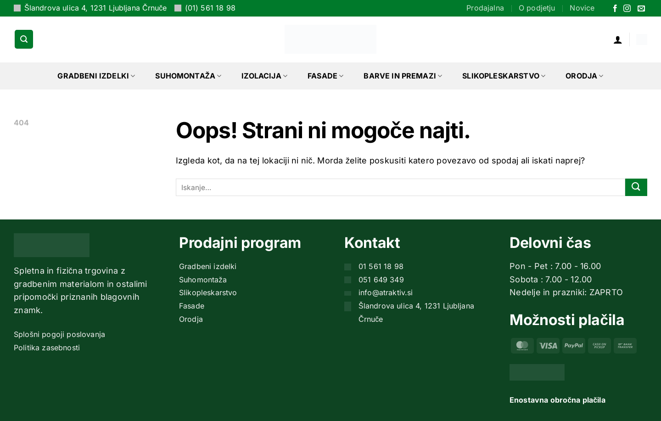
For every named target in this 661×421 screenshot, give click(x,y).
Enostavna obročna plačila (557, 399)
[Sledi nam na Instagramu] (627, 9)
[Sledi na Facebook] (615, 9)
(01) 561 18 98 (210, 7)
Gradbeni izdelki (96, 75)
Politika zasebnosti (47, 347)
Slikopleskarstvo (503, 75)
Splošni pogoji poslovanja (59, 334)
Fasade (325, 75)
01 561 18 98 (381, 266)
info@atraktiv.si (386, 292)
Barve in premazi (403, 75)
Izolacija (264, 75)
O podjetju (537, 7)
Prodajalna (485, 7)
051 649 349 (381, 279)
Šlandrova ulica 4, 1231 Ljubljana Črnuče (95, 7)
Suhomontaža (188, 75)
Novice (582, 7)
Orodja (584, 75)
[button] (24, 39)
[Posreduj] (636, 187)
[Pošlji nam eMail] (641, 9)
